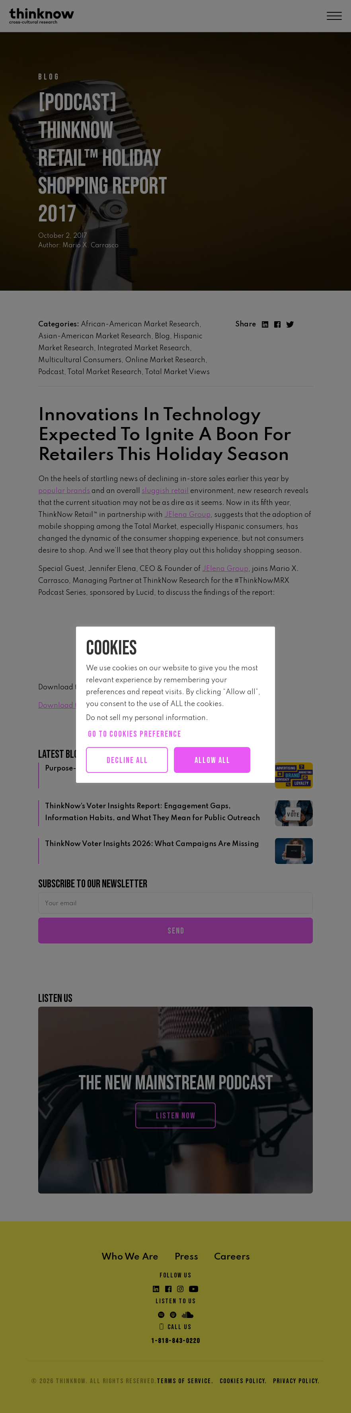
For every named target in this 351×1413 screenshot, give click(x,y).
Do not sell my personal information (146, 718)
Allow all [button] (212, 760)
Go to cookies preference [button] (134, 734)
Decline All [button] (127, 760)
